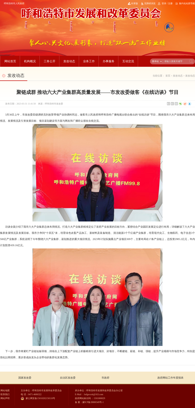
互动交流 (128, 61)
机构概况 (30, 61)
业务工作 (89, 61)
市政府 (105, 377)
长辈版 (134, 3)
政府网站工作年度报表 (170, 377)
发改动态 (69, 61)
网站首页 (10, 61)
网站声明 (5, 398)
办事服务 (108, 61)
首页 (167, 75)
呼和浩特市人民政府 (14, 3)
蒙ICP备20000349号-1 (93, 402)
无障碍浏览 (150, 3)
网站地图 (5, 390)
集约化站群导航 (187, 3)
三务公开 (49, 61)
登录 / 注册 (167, 3)
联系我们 (5, 394)
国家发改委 (24, 377)
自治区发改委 (68, 377)
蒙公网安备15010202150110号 (40, 398)
